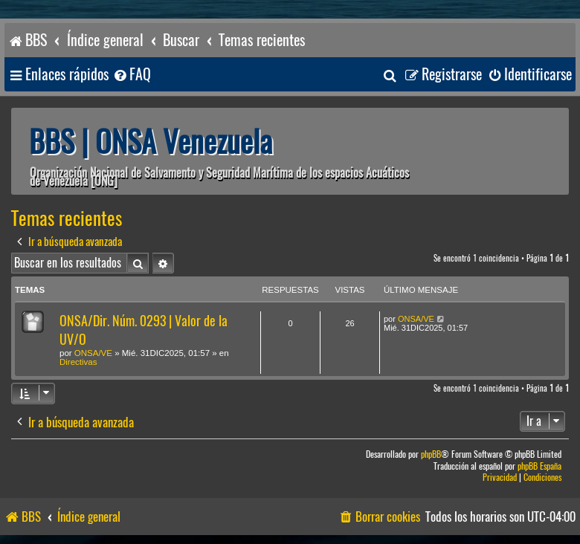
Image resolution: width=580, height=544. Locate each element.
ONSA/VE (93, 353)
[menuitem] (131, 74)
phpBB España (539, 466)
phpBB (431, 454)
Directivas (78, 361)
